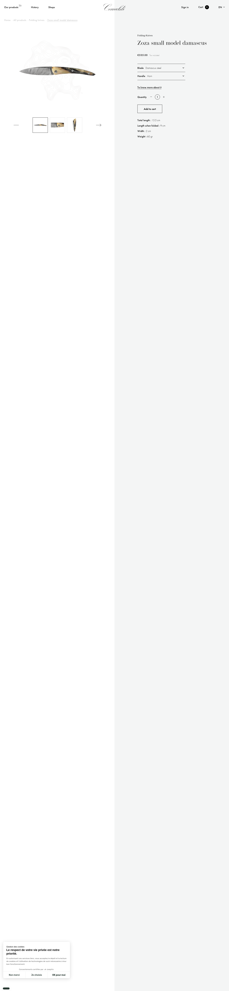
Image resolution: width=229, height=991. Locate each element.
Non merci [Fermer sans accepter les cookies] (14, 975)
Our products (11, 7)
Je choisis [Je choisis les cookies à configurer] (36, 975)
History (35, 7)
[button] (6, 988)
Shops (51, 7)
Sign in (185, 7)
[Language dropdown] (222, 7)
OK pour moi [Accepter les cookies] (59, 975)
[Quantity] (157, 97)
